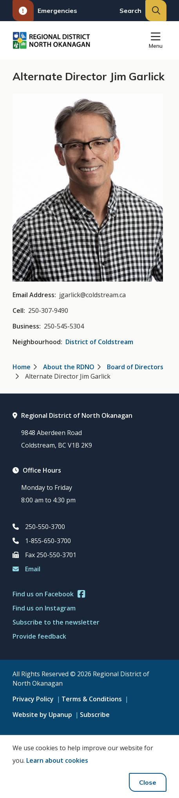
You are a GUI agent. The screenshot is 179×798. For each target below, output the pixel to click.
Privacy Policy (33, 699)
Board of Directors (135, 367)
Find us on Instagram (44, 608)
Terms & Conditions (91, 699)
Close (147, 782)
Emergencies (45, 10)
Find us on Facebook (49, 594)
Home (22, 367)
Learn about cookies (57, 760)
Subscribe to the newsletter (56, 622)
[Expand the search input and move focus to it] (155, 10)
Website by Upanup (42, 714)
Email (26, 569)
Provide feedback (39, 636)
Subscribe (95, 714)
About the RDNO (68, 367)
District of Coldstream (99, 342)
